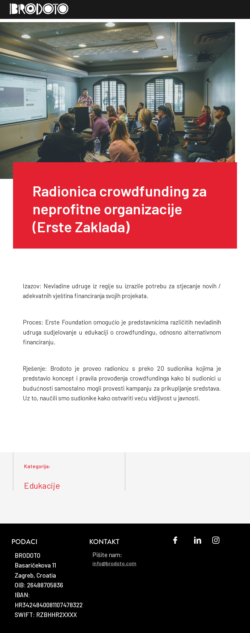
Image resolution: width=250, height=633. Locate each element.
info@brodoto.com (114, 563)
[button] (241, 14)
